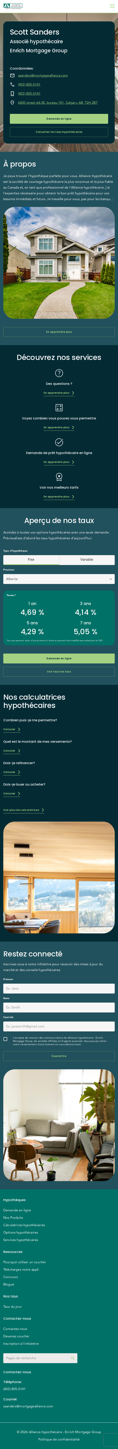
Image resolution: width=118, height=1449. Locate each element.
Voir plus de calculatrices (23, 810)
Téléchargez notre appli (21, 1269)
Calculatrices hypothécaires (24, 1225)
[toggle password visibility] (73, 1358)
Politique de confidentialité (59, 1439)
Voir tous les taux (59, 671)
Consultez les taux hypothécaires (59, 132)
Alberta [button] (11, 579)
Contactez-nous (15, 1328)
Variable (87, 559)
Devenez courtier (16, 1336)
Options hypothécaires (20, 1232)
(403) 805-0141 (29, 84)
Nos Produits (13, 1217)
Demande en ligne (59, 119)
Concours (10, 1277)
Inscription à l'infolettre (21, 1343)
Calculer (11, 729)
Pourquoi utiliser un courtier (24, 1262)
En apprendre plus (59, 332)
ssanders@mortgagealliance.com (43, 75)
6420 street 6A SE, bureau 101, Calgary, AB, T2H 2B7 (58, 102)
